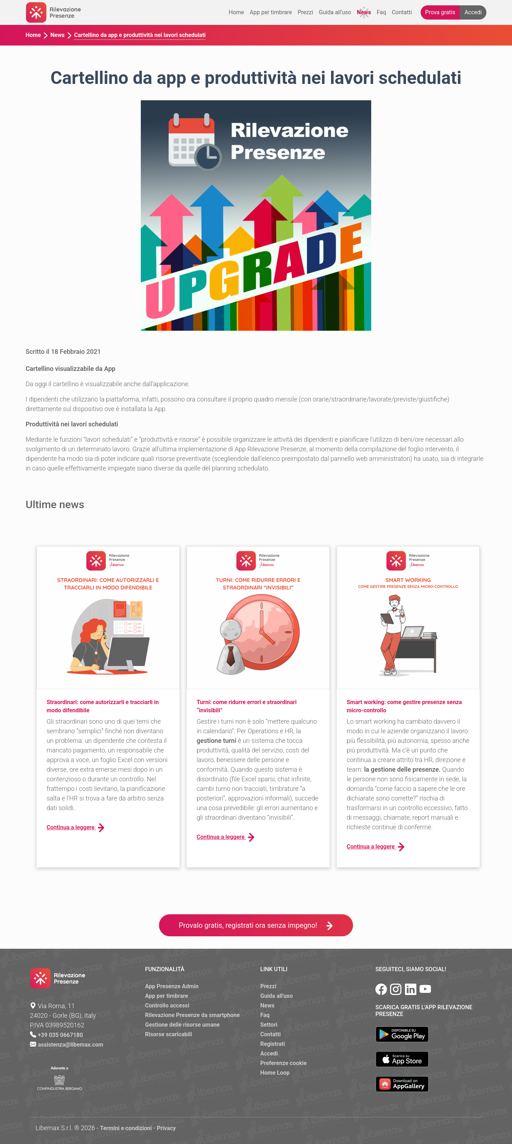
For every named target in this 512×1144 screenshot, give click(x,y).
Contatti (402, 12)
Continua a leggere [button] (75, 827)
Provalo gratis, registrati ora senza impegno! (256, 925)
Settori (268, 1024)
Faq (381, 12)
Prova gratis (440, 12)
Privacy (166, 1128)
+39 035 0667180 (60, 1035)
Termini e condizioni (126, 1128)
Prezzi (305, 12)
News (364, 12)
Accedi (473, 12)
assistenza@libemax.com (70, 1044)
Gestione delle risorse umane (182, 1024)
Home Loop (275, 1072)
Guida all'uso (335, 12)
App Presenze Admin (171, 986)
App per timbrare (271, 12)
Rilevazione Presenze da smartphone (192, 1015)
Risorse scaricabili (168, 1034)
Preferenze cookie (283, 1063)
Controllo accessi (167, 1005)
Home (236, 12)
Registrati (272, 1044)
